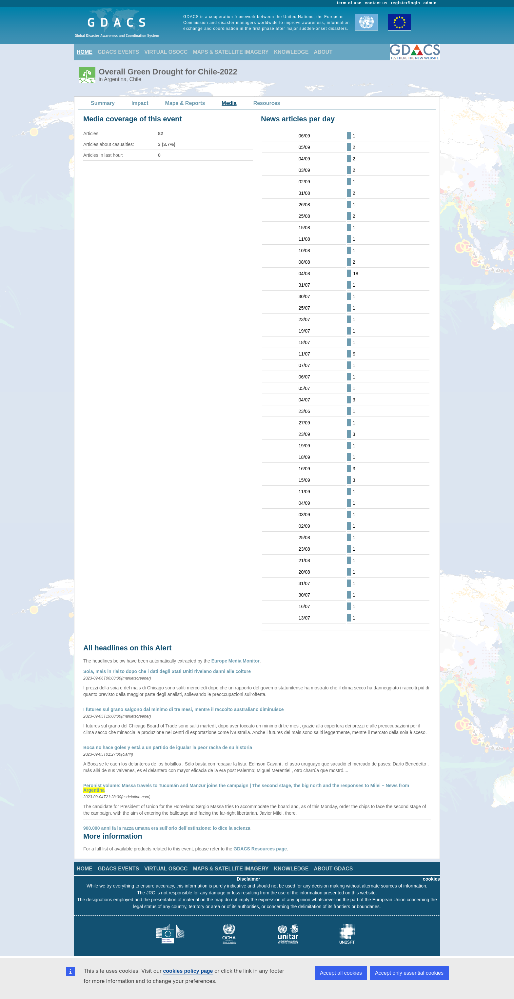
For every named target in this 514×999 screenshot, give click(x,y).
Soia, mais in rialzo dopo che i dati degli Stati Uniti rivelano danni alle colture (167, 671)
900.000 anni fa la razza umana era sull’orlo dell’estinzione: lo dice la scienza (166, 828)
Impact (139, 103)
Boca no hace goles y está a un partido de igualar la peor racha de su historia (167, 747)
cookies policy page (188, 971)
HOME (84, 52)
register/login (405, 3)
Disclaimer (248, 879)
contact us (376, 3)
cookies (431, 879)
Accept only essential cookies (409, 973)
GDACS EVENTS (118, 52)
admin (430, 3)
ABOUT (323, 52)
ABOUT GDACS (333, 868)
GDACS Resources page (260, 848)
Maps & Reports (185, 103)
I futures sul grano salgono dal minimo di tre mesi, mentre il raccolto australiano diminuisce (183, 709)
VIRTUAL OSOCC (166, 52)
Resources (266, 103)
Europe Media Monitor (235, 660)
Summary (103, 103)
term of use (349, 3)
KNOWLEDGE (291, 52)
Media (229, 103)
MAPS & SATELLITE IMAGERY (230, 52)
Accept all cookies (341, 973)
